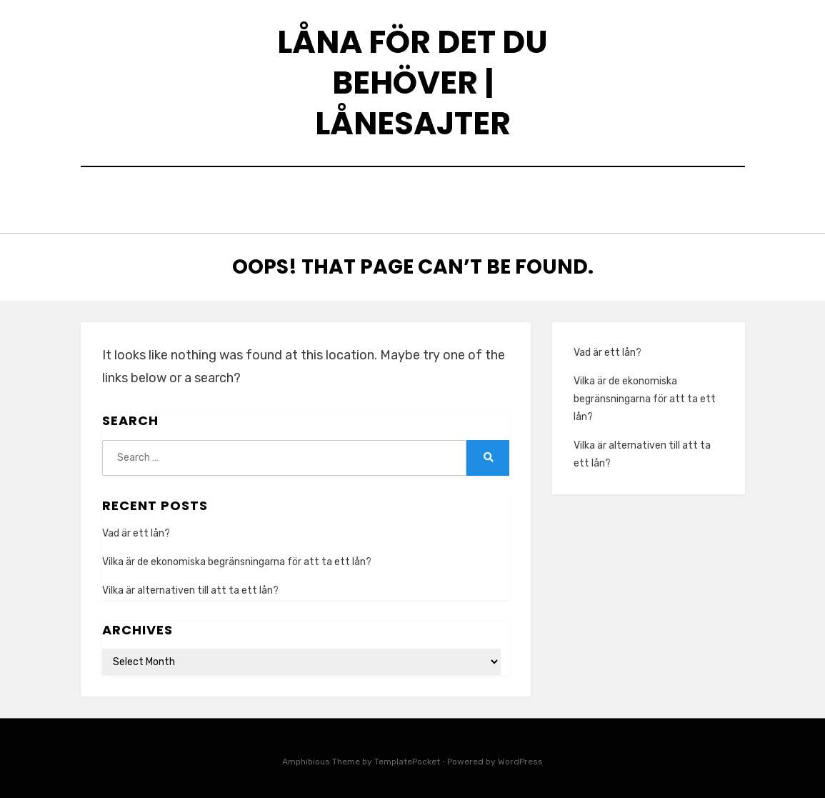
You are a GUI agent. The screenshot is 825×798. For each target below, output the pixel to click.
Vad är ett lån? (136, 530)
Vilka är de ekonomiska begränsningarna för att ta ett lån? (236, 558)
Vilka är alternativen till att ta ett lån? (190, 587)
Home (244, 198)
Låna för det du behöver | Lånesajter (412, 82)
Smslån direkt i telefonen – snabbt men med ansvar (439, 198)
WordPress (520, 758)
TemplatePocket (407, 758)
